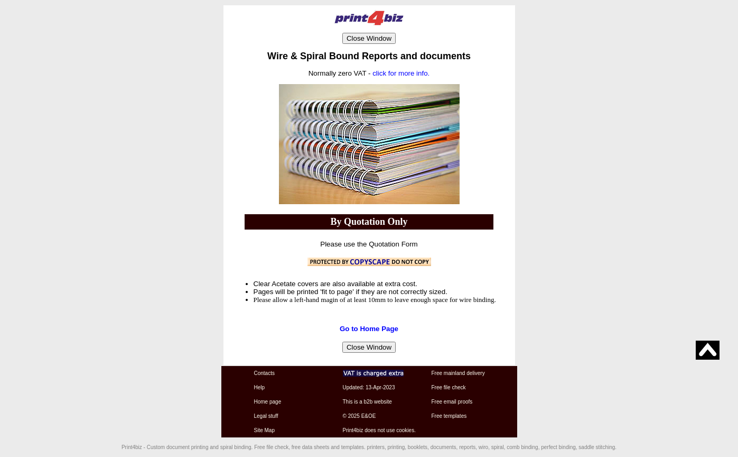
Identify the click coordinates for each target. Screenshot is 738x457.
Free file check (449, 387)
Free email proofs (452, 402)
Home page (268, 402)
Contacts (264, 373)
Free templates (449, 416)
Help (259, 387)
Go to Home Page (369, 329)
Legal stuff (266, 416)
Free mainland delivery (458, 373)
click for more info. (400, 73)
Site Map (264, 430)
